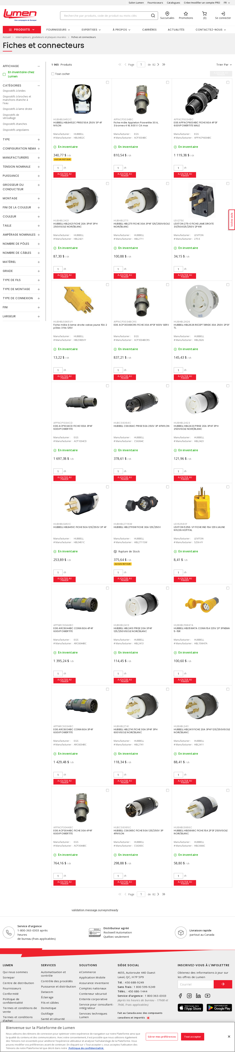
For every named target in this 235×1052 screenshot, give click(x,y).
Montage (10, 198)
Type (6, 139)
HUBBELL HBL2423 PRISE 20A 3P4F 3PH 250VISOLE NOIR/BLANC (196, 427)
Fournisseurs (155, 2)
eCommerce (87, 972)
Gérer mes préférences (162, 1036)
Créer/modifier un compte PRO (202, 2)
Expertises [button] (89, 29)
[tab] (21, 66)
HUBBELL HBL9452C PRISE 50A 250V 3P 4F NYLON (77, 124)
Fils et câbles (50, 1002)
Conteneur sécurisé (93, 994)
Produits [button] (22, 29)
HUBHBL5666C (183, 827)
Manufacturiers (16, 157)
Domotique (48, 1008)
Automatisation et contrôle (53, 973)
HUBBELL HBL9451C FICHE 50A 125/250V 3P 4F (79, 527)
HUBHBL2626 (182, 321)
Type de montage (16, 289)
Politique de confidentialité (13, 1000)
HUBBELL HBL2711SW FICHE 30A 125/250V (137, 527)
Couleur (9, 216)
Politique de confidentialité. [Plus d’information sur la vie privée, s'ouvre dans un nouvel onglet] (86, 1048)
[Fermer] (229, 1036)
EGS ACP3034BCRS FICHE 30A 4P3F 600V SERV (141, 324)
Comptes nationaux (92, 988)
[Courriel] (196, 984)
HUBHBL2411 (181, 726)
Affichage (11, 66)
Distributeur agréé (116, 928)
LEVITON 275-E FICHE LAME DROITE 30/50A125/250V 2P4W (194, 225)
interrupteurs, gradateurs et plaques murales (41, 37)
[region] (117, 1037)
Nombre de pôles (16, 244)
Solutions (88, 965)
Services (48, 965)
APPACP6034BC (183, 119)
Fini (5, 307)
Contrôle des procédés (57, 981)
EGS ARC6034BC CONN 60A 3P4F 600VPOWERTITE (73, 731)
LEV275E (179, 220)
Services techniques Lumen (93, 1015)
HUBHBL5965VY (63, 321)
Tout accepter (192, 1036)
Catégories (12, 85)
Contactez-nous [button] (209, 29)
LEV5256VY (180, 524)
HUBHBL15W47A (183, 625)
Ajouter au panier (64, 174)
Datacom (47, 992)
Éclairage (47, 997)
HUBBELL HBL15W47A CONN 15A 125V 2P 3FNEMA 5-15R (202, 630)
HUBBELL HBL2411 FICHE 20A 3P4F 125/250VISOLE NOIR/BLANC (202, 731)
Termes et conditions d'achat (18, 1018)
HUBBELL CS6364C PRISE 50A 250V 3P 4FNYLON (141, 426)
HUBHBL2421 (61, 220)
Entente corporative (93, 999)
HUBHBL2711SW (123, 524)
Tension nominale (17, 167)
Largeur (9, 316)
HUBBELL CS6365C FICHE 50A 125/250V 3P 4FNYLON (138, 832)
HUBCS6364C (122, 422)
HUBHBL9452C (62, 119)
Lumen (8, 965)
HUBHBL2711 (121, 220)
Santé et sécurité (53, 1019)
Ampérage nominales (19, 235)
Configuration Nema (19, 148)
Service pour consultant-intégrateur (96, 1006)
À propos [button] (120, 29)
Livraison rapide (200, 930)
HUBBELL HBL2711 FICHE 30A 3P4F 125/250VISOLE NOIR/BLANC (142, 225)
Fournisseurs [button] (57, 29)
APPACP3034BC (123, 119)
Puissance (11, 176)
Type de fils (12, 280)
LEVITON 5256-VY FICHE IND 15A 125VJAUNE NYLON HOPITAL (199, 529)
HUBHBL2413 (121, 625)
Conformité (11, 994)
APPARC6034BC (63, 726)
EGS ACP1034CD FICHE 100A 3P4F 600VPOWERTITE (72, 427)
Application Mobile (92, 977)
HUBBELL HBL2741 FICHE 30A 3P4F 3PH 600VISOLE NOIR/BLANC (136, 731)
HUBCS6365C (122, 827)
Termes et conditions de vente (20, 1009)
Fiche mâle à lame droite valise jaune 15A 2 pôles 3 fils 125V (80, 326)
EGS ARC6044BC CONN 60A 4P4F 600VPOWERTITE (73, 630)
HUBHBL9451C (62, 524)
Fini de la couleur (17, 207)
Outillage (47, 1013)
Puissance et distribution (58, 986)
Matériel (9, 262)
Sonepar (9, 977)
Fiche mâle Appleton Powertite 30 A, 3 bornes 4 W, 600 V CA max (136, 124)
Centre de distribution (18, 983)
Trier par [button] (222, 64)
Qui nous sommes (15, 972)
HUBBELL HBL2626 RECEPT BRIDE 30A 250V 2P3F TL (201, 326)
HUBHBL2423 (182, 422)
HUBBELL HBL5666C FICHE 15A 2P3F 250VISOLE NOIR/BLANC (201, 832)
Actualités (176, 29)
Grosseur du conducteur (13, 187)
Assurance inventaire (94, 983)
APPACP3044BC (63, 827)
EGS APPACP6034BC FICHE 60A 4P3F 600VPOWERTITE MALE (195, 124)
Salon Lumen (136, 2)
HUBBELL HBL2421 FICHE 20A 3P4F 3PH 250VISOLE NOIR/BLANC (75, 225)
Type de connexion (18, 298)
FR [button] (225, 2)
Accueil (7, 37)
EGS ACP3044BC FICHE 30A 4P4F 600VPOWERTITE (72, 832)
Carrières (149, 29)
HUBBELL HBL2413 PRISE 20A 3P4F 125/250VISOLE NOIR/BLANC (133, 630)
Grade (8, 271)
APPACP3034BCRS (125, 321)
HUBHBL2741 (121, 726)
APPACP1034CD (63, 422)
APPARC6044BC (63, 625)
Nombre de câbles (17, 253)
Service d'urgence (29, 926)
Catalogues (173, 2)
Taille (7, 225)
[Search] (109, 15)
